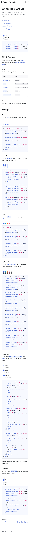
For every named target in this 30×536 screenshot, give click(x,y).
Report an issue (7, 23)
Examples (7, 109)
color (3, 219)
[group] (15, 37)
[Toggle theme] (25, 2)
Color (5, 214)
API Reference (9, 57)
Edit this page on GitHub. (8, 532)
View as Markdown (7, 26)
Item (4, 101)
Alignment (6, 354)
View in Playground (7, 29)
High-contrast (7, 262)
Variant (5, 156)
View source (6, 20)
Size (4, 115)
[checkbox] (3, 35)
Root (4, 69)
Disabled (6, 468)
